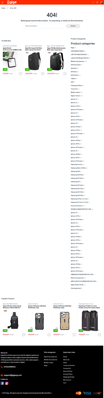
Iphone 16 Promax (76, 161)
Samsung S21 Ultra (77, 178)
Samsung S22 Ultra (77, 188)
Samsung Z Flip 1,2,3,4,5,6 (79, 199)
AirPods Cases (76, 65)
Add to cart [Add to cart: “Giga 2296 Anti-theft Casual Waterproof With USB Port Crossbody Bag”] (23, 334)
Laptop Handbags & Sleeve (80, 58)
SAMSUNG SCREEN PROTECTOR (82, 274)
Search (93, 2)
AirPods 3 (74, 72)
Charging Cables (76, 85)
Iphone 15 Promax (76, 147)
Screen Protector (77, 206)
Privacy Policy (67, 374)
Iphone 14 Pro (75, 130)
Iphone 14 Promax (77, 133)
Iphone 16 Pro (75, 157)
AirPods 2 (74, 68)
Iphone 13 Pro (75, 116)
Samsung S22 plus (77, 185)
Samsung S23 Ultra (77, 192)
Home (3, 8)
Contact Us (67, 368)
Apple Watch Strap (77, 285)
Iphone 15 (74, 137)
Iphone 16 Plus (75, 154)
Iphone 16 (74, 151)
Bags (26, 46)
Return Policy (67, 371)
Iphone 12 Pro (75, 106)
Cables (73, 78)
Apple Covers (75, 96)
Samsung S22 (75, 181)
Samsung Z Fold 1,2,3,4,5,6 (79, 202)
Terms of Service (69, 365)
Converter (74, 89)
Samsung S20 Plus (77, 175)
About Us (66, 359)
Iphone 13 (74, 113)
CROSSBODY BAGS (77, 51)
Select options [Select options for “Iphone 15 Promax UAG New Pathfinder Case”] (74, 334)
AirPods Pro (75, 75)
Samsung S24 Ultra (77, 195)
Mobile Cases (75, 92)
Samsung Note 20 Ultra (78, 168)
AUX (72, 82)
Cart (64, 383)
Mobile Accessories (77, 61)
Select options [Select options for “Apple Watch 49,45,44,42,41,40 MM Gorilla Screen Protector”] (20, 73)
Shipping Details (68, 377)
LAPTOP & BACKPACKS (35, 46)
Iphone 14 (74, 123)
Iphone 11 (74, 99)
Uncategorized (76, 288)
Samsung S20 (75, 171)
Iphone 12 (74, 102)
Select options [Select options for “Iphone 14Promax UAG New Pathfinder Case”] (49, 334)
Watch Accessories (77, 278)
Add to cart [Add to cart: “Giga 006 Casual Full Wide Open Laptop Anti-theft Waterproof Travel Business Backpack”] (42, 73)
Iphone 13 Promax (76, 120)
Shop (65, 362)
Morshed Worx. (47, 393)
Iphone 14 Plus (75, 127)
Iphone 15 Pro (75, 144)
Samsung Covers (76, 164)
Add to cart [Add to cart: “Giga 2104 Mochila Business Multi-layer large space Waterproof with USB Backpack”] (65, 73)
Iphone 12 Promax (76, 109)
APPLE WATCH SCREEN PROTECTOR (10, 46)
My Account (67, 380)
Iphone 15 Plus (75, 140)
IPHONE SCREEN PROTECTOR (81, 209)
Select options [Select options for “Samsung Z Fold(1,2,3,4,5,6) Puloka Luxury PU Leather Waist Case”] (99, 334)
